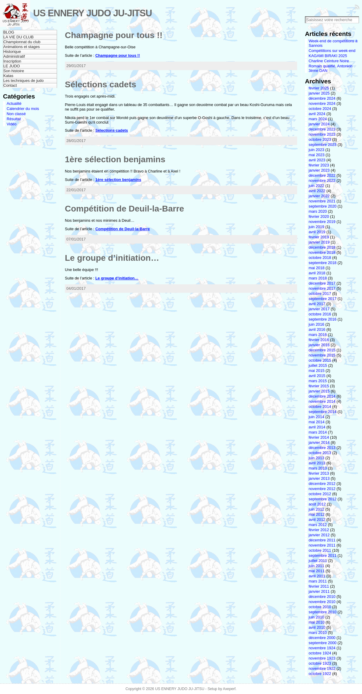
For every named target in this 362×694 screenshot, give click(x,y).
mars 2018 (318, 278)
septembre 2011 (322, 555)
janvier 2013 (319, 478)
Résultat (14, 119)
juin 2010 (316, 617)
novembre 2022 (322, 180)
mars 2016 (318, 334)
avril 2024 (317, 113)
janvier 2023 (319, 170)
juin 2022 (316, 185)
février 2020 (319, 216)
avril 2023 (317, 160)
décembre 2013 (322, 447)
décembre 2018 (322, 247)
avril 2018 (317, 273)
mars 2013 (318, 468)
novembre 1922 (322, 668)
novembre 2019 (322, 221)
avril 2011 (317, 576)
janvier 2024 (319, 124)
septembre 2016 (322, 319)
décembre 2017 (322, 283)
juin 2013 (316, 458)
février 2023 (319, 165)
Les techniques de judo (23, 80)
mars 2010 (318, 632)
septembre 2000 (322, 643)
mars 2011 (318, 581)
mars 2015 (318, 381)
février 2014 (319, 437)
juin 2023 (316, 149)
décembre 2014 (322, 396)
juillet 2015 (318, 365)
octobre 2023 (320, 139)
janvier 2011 (319, 591)
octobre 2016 (320, 314)
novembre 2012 (322, 488)
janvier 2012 (319, 535)
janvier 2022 (319, 196)
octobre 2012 (320, 494)
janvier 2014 (319, 442)
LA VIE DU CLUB (18, 37)
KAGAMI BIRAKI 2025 (328, 55)
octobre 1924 (320, 653)
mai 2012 (317, 514)
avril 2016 (317, 329)
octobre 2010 (320, 607)
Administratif (14, 56)
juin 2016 (316, 324)
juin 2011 (316, 565)
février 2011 (319, 586)
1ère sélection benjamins (115, 159)
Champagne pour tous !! (114, 35)
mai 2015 (317, 370)
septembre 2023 (322, 144)
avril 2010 (317, 627)
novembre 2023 (322, 134)
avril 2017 (317, 304)
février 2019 (319, 237)
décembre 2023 (322, 129)
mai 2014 (317, 422)
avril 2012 (317, 519)
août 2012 (317, 504)
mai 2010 (317, 622)
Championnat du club (21, 42)
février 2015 (319, 386)
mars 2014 (318, 432)
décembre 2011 (322, 540)
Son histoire (13, 71)
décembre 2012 (322, 483)
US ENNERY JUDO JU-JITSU (92, 13)
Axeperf (229, 689)
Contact (10, 85)
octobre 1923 (320, 663)
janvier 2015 (319, 391)
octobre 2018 (320, 257)
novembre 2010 (322, 601)
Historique (12, 51)
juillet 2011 (318, 560)
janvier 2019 (319, 242)
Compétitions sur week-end (332, 50)
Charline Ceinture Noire (329, 61)
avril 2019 (317, 232)
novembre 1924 (322, 648)
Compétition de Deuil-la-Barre (124, 208)
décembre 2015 (322, 350)
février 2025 (319, 88)
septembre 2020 (322, 206)
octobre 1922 (320, 673)
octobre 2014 (320, 406)
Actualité (14, 103)
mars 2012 (318, 524)
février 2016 (319, 339)
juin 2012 (316, 509)
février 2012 (319, 530)
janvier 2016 (319, 345)
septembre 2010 (322, 612)
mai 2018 (317, 268)
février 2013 (319, 473)
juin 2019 (316, 226)
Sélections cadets (100, 84)
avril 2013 (317, 463)
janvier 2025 (319, 93)
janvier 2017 (319, 309)
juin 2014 (316, 417)
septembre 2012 (322, 499)
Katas (8, 75)
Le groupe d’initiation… (112, 258)
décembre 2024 (322, 98)
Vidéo (12, 124)
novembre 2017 (322, 288)
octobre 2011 (320, 550)
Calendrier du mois (23, 108)
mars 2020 (318, 211)
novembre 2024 (322, 103)
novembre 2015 (322, 355)
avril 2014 (317, 427)
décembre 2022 (322, 175)
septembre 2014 (322, 411)
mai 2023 (317, 155)
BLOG (8, 32)
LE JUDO (11, 66)
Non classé (16, 113)
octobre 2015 (320, 360)
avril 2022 (317, 191)
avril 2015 (317, 375)
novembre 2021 (322, 201)
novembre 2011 (322, 545)
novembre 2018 (322, 252)
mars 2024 (318, 119)
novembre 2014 (322, 401)
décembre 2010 (322, 596)
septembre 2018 (322, 262)
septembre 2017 (322, 298)
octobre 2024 (320, 108)
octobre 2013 (320, 452)
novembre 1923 (322, 658)
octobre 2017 (320, 293)
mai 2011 (317, 571)
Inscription (12, 61)
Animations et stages (21, 46)
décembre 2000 (322, 637)
